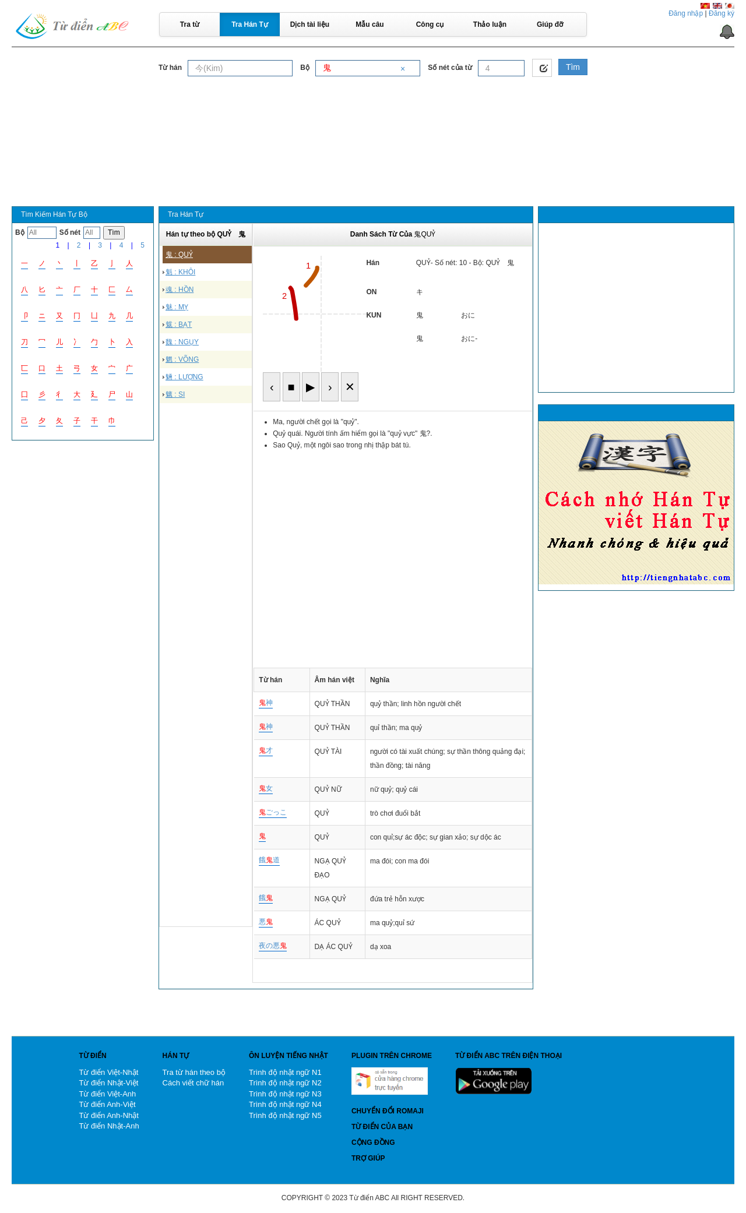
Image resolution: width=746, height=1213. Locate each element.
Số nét (69, 232)
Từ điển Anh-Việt (107, 1104)
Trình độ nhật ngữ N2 (285, 1082)
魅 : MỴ (177, 307)
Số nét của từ (449, 68)
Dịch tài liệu (309, 24)
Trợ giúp (368, 1158)
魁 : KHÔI (180, 272)
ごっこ (273, 812)
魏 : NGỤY (182, 342)
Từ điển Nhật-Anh (109, 1126)
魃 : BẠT (179, 324)
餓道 (269, 860)
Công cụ (430, 24)
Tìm (573, 67)
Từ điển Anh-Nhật (109, 1115)
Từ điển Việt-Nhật (108, 1072)
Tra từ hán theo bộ (194, 1072)
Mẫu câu (369, 24)
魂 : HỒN (179, 289)
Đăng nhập (685, 13)
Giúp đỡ (550, 24)
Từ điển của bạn (382, 1127)
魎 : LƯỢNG (184, 377)
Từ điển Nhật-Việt (108, 1082)
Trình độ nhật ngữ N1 (285, 1072)
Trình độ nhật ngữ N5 (285, 1115)
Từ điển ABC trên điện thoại (508, 1056)
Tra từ (189, 24)
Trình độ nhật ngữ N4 (285, 1104)
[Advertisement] (373, 110)
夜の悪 (273, 946)
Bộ (304, 68)
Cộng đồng (373, 1142)
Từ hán (170, 68)
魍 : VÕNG (182, 359)
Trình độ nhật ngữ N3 (285, 1093)
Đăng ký (721, 13)
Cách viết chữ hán (193, 1082)
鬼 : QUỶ (179, 255)
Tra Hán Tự (249, 24)
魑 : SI (175, 394)
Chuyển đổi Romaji (387, 1111)
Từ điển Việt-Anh (107, 1093)
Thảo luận (489, 24)
